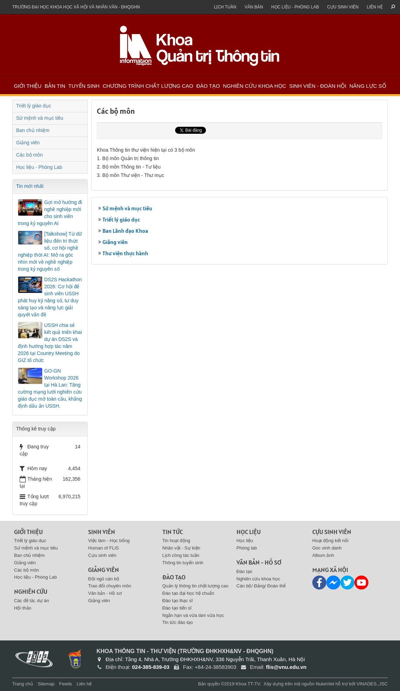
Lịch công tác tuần (180, 555)
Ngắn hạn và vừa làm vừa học (193, 615)
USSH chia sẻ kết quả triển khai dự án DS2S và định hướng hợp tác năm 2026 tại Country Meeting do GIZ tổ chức (50, 342)
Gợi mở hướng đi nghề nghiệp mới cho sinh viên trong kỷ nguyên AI (50, 212)
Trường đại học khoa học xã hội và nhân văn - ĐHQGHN (76, 7)
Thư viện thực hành (125, 253)
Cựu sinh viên (343, 7)
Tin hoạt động (176, 540)
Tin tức (172, 532)
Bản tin (55, 86)
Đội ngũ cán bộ (103, 578)
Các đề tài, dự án (31, 600)
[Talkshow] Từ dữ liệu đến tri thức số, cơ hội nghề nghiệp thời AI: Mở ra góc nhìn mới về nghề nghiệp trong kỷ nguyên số (50, 251)
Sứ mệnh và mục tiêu (127, 208)
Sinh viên (101, 532)
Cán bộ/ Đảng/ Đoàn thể (261, 585)
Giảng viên (115, 241)
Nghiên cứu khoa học (254, 86)
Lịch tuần (225, 7)
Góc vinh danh (327, 548)
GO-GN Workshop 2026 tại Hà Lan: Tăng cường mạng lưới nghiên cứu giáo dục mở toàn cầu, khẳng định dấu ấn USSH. (50, 388)
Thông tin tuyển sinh (183, 562)
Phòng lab (246, 548)
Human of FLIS (103, 548)
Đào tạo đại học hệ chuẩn (188, 593)
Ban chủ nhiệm (32, 130)
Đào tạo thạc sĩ (177, 600)
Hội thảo (22, 608)
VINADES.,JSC (372, 683)
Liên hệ (375, 7)
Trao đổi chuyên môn (109, 585)
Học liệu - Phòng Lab (295, 7)
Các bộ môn (29, 155)
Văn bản (254, 7)
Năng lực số (367, 86)
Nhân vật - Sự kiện (181, 548)
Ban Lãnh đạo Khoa (125, 230)
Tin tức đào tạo (177, 622)
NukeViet (325, 683)
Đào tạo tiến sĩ (177, 608)
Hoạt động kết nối (330, 540)
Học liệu (248, 532)
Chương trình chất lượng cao (147, 86)
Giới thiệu (27, 86)
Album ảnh (323, 555)
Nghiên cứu (30, 591)
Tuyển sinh (84, 86)
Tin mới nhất (30, 186)
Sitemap (46, 683)
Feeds (65, 683)
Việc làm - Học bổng (108, 540)
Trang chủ (22, 683)
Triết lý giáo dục (121, 219)
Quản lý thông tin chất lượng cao (195, 585)
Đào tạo (208, 86)
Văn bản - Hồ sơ (104, 593)
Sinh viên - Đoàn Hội (317, 86)
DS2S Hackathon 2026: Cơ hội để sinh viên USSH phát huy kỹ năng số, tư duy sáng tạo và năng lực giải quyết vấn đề (50, 297)
